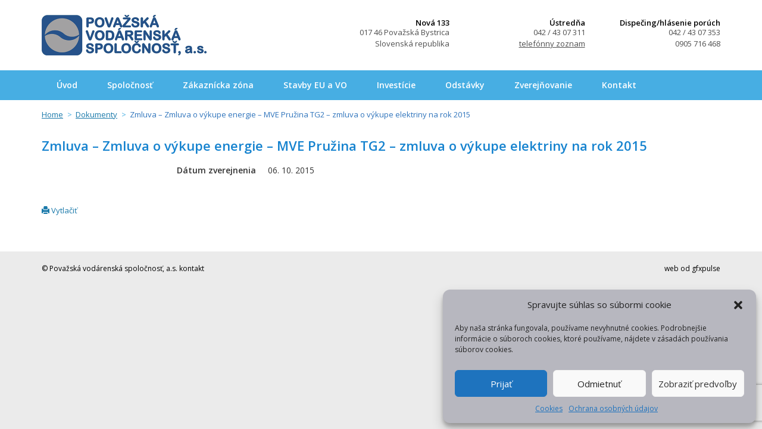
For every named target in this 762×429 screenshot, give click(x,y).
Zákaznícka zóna (218, 85)
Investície (396, 85)
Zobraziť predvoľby (697, 384)
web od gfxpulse (692, 268)
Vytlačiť (59, 210)
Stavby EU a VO (315, 85)
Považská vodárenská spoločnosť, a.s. (124, 35)
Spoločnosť (130, 85)
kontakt (191, 268)
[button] (738, 305)
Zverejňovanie (543, 85)
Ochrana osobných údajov (613, 408)
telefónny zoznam (552, 43)
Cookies (549, 408)
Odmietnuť (599, 384)
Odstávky (465, 85)
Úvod (67, 85)
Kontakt (619, 85)
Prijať (501, 384)
